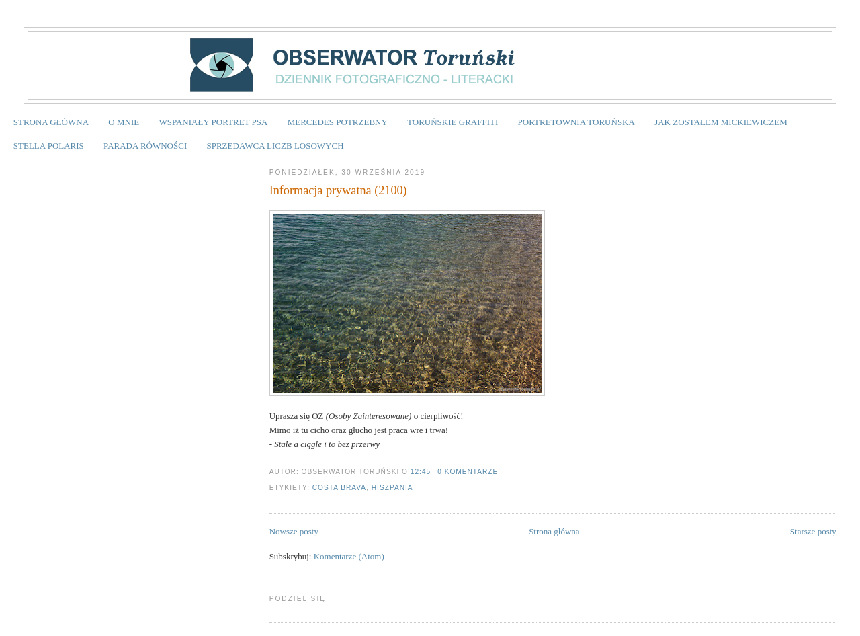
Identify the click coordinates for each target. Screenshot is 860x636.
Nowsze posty (293, 531)
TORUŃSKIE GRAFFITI (452, 122)
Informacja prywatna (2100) (338, 190)
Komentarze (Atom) (349, 556)
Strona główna (554, 531)
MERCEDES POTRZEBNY (338, 122)
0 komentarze (467, 471)
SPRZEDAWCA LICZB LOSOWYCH (274, 146)
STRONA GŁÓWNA (51, 122)
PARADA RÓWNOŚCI (145, 146)
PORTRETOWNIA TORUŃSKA (576, 122)
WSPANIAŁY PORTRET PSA (213, 122)
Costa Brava (339, 487)
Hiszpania (392, 487)
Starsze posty (813, 531)
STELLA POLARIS (48, 146)
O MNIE (123, 122)
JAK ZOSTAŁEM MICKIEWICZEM (720, 122)
